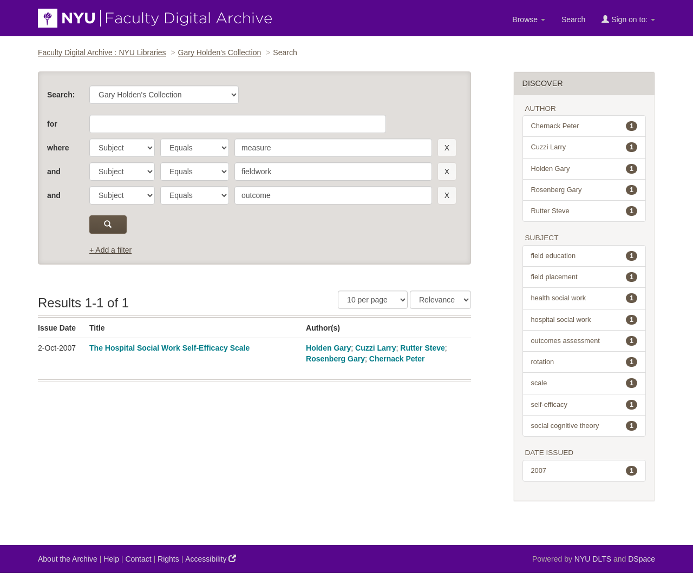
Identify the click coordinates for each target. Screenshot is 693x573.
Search (573, 19)
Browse (528, 19)
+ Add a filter (110, 250)
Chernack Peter (397, 358)
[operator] (194, 148)
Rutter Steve (422, 348)
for (52, 124)
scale (584, 383)
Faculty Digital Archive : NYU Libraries (102, 52)
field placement (584, 277)
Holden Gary (328, 348)
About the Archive (67, 559)
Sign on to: (628, 19)
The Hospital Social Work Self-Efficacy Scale (169, 348)
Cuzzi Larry (375, 348)
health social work (584, 298)
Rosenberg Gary (335, 358)
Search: (61, 94)
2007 (584, 471)
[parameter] (122, 148)
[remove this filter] (446, 148)
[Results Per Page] (373, 300)
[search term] (333, 148)
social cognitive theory (584, 426)
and (54, 171)
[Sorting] (440, 300)
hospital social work (584, 320)
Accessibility (210, 558)
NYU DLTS (592, 559)
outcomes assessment (584, 341)
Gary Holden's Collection (219, 52)
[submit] (108, 224)
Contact (138, 559)
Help (111, 559)
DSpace (641, 559)
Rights (168, 559)
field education (584, 256)
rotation (584, 362)
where (58, 147)
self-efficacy (584, 405)
